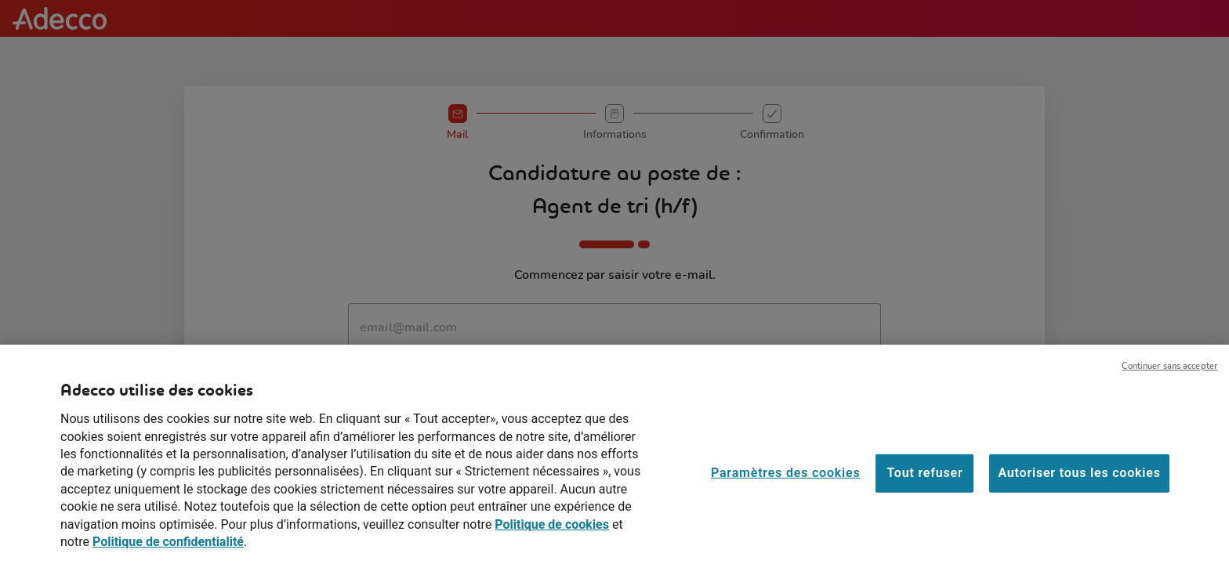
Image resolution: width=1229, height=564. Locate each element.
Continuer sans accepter (1169, 375)
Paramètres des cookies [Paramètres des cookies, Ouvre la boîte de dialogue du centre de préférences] (785, 482)
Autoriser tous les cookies (1079, 482)
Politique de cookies (552, 533)
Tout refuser (924, 482)
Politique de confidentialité (168, 550)
